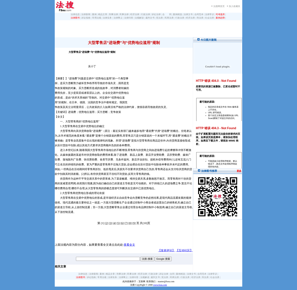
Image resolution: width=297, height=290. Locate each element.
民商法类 (169, 17)
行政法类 (179, 17)
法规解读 (139, 17)
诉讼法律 (156, 14)
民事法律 (124, 14)
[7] (126, 223)
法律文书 (188, 14)
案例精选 (177, 14)
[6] (122, 223)
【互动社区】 (184, 250)
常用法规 (96, 17)
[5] (118, 223)
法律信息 (75, 14)
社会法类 (209, 17)
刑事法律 (113, 14)
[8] (130, 223)
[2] (106, 223)
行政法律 (145, 14)
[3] (110, 223)
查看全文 (129, 244)
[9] (134, 223)
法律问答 (128, 17)
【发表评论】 (166, 250)
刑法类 (200, 17)
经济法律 (134, 14)
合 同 (166, 14)
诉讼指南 (85, 17)
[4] (114, 223)
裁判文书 (150, 17)
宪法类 (159, 17)
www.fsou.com (160, 285)
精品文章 (102, 14)
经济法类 (190, 17)
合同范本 (198, 14)
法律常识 (209, 14)
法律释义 (118, 17)
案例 (94, 14)
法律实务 (107, 17)
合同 (172, 274)
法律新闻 (85, 14)
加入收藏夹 (234, 6)
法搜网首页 (219, 6)
